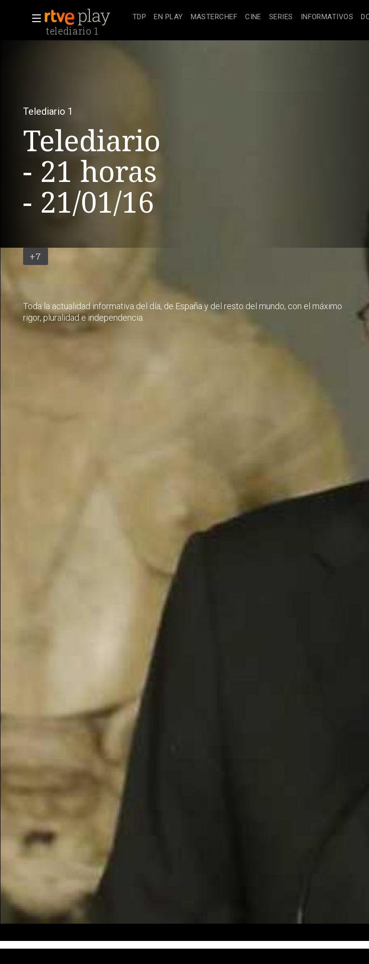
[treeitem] (139, 17)
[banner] (86, 17)
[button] (33, 18)
